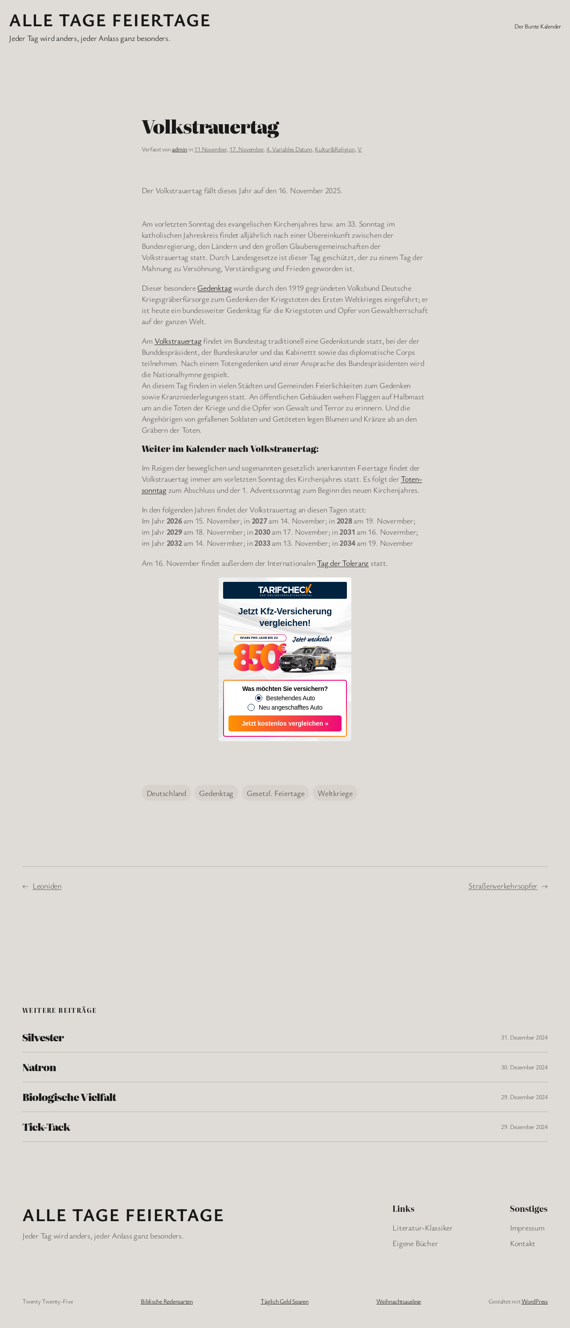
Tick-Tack (46, 1127)
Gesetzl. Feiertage (276, 793)
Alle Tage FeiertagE (110, 19)
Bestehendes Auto (290, 698)
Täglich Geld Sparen (284, 1301)
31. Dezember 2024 (524, 1037)
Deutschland (166, 793)
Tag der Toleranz (343, 562)
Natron (39, 1067)
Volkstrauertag (178, 340)
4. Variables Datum (289, 149)
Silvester (43, 1037)
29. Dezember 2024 (524, 1096)
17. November (246, 149)
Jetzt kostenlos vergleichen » (285, 723)
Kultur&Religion (334, 149)
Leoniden (47, 885)
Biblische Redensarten (167, 1301)
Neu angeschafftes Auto (290, 707)
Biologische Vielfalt (69, 1097)
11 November (210, 149)
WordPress (534, 1301)
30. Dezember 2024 (524, 1067)
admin (179, 149)
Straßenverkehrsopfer (502, 885)
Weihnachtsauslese (398, 1301)
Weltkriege (335, 793)
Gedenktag (214, 287)
